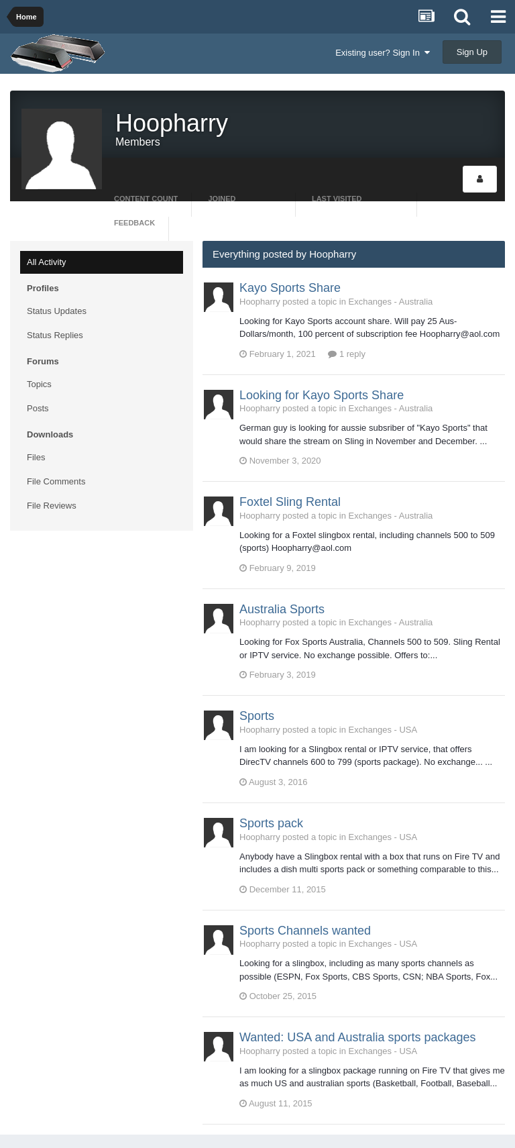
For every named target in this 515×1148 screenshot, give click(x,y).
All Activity (46, 262)
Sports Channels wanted (305, 930)
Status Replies (55, 335)
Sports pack (271, 823)
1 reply (346, 354)
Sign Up (472, 52)
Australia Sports (282, 609)
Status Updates (57, 311)
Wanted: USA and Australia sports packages (357, 1037)
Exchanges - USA (383, 730)
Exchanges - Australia (391, 302)
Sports (256, 716)
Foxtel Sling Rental (290, 502)
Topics (39, 384)
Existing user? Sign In (382, 53)
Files (36, 457)
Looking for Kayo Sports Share (321, 395)
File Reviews (51, 506)
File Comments (56, 481)
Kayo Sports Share (290, 288)
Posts (38, 408)
